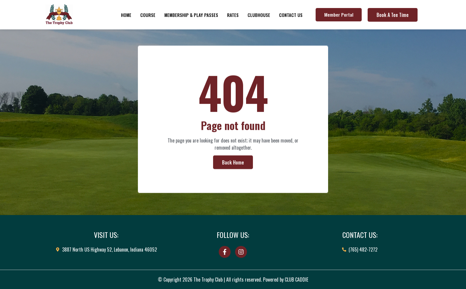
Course (147, 15)
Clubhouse (259, 15)
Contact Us (291, 15)
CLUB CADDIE (296, 279)
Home (126, 15)
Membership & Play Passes (191, 15)
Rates (233, 15)
